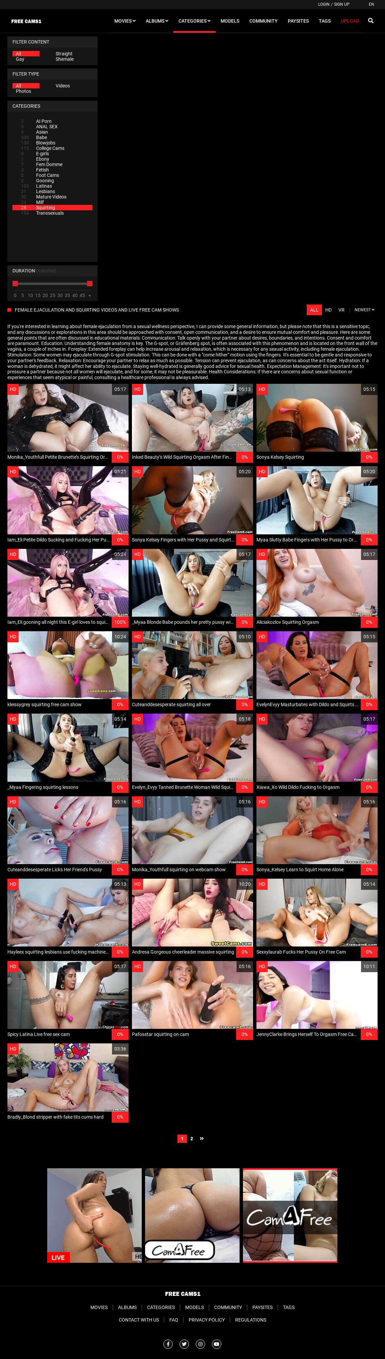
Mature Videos (43, 196)
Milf (32, 202)
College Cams (42, 148)
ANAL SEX (39, 126)
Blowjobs (38, 142)
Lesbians (38, 191)
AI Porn (36, 121)
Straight (64, 53)
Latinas (36, 186)
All (18, 53)
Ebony (35, 159)
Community (228, 1307)
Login (324, 4)
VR (341, 310)
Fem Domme (41, 164)
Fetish (35, 169)
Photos (23, 91)
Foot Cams (40, 175)
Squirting (38, 207)
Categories (161, 1307)
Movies (99, 1307)
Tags (289, 1307)
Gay (20, 59)
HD (328, 310)
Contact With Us (139, 1320)
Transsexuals (42, 213)
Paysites (262, 1307)
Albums (127, 1307)
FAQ (173, 1320)
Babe (34, 137)
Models (194, 1307)
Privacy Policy (207, 1320)
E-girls (35, 153)
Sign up (342, 4)
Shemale (65, 59)
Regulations (250, 1320)
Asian (34, 132)
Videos (63, 85)
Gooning (37, 180)
